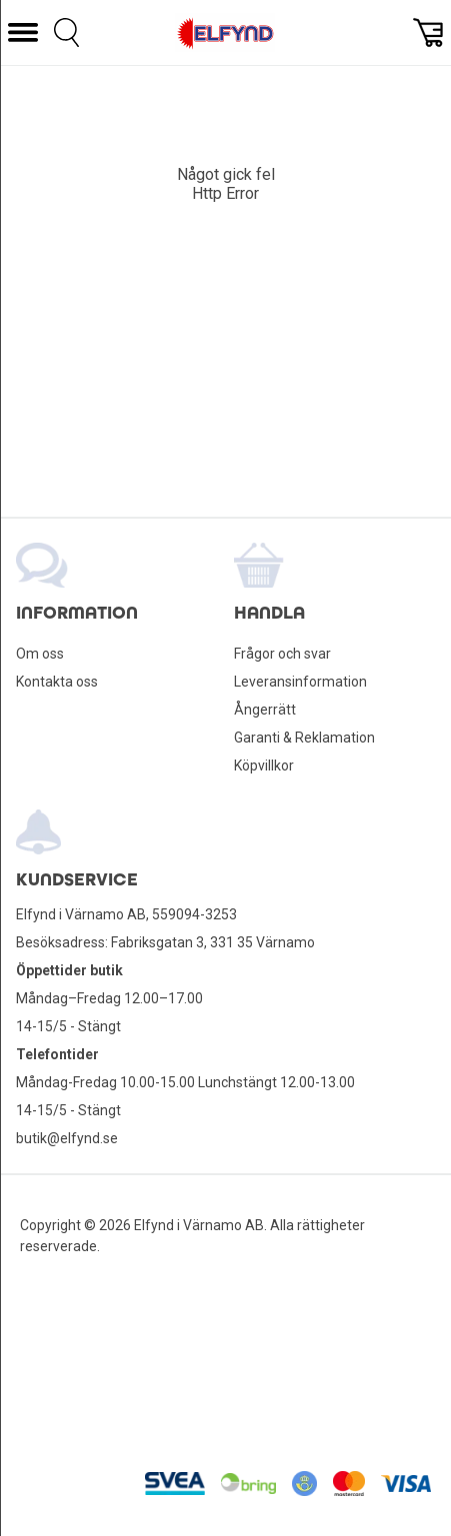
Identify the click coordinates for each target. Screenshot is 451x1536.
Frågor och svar (282, 654)
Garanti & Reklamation (304, 738)
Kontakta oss (57, 682)
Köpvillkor (264, 765)
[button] (23, 32)
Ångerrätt (265, 710)
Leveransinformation (300, 682)
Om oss (40, 654)
